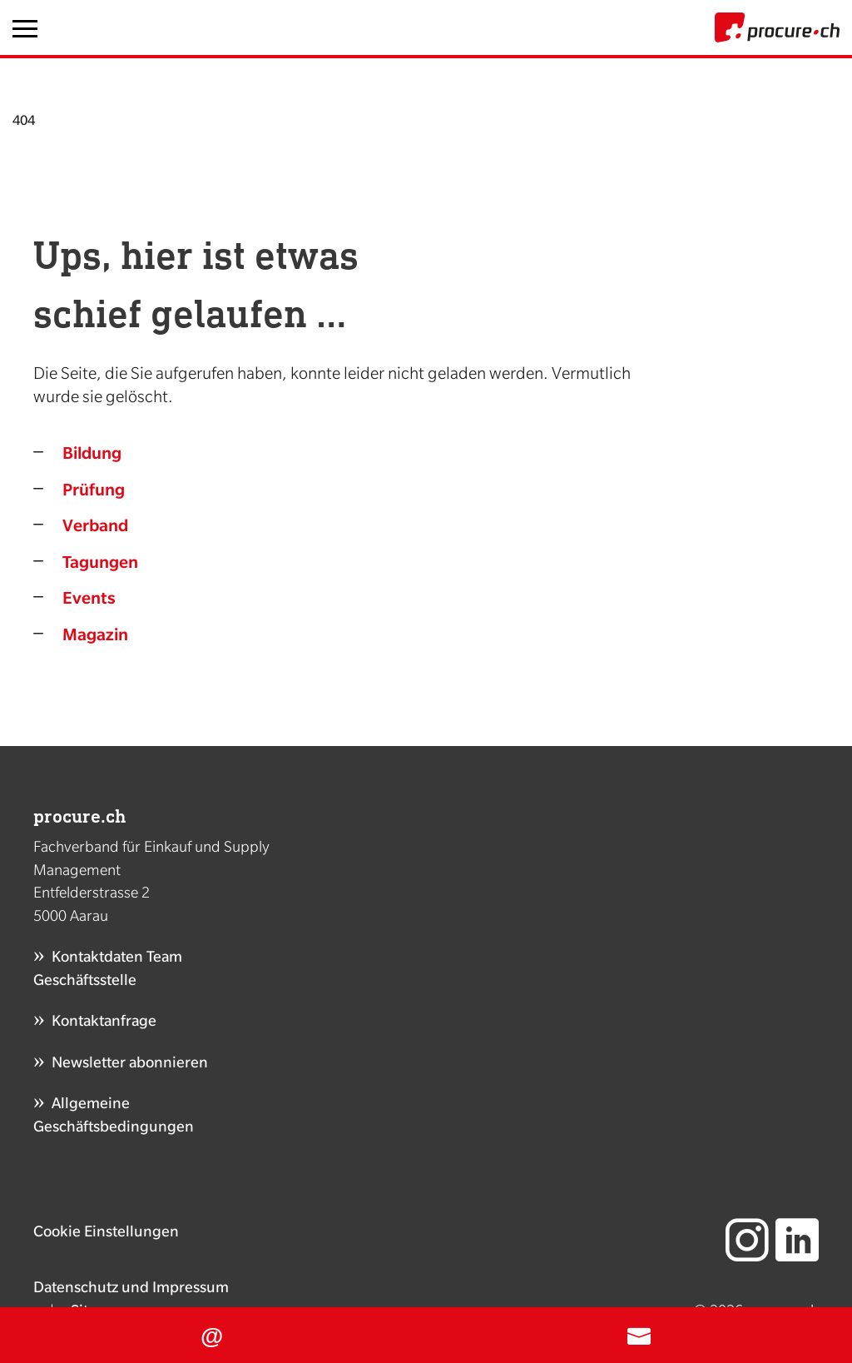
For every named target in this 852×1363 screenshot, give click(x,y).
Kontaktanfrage (104, 1020)
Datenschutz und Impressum (131, 1287)
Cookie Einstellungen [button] (106, 1231)
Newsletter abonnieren (130, 1062)
